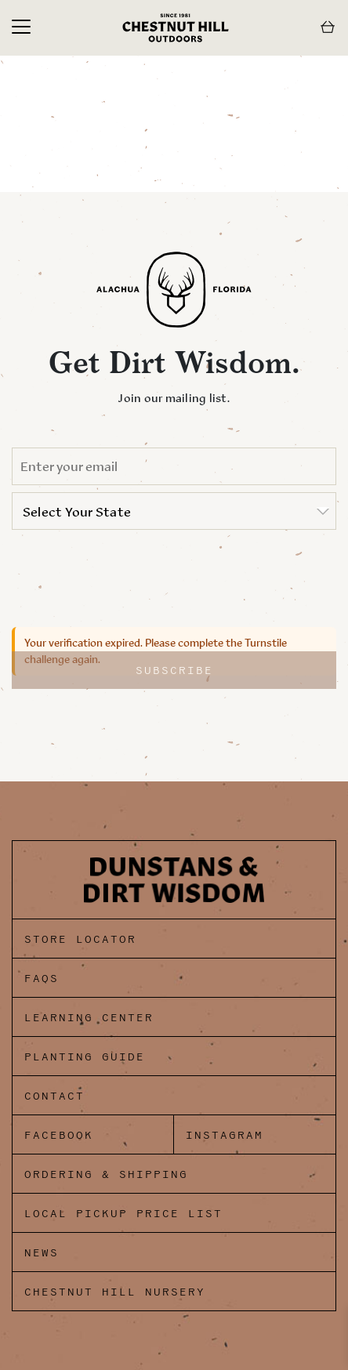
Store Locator (80, 939)
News (41, 1252)
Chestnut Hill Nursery (114, 1292)
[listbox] (174, 511)
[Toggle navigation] (21, 27)
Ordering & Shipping (106, 1174)
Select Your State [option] (77, 512)
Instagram (224, 1135)
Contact (54, 1096)
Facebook (58, 1135)
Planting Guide (84, 1057)
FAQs (41, 978)
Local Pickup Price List (123, 1213)
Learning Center (89, 1017)
